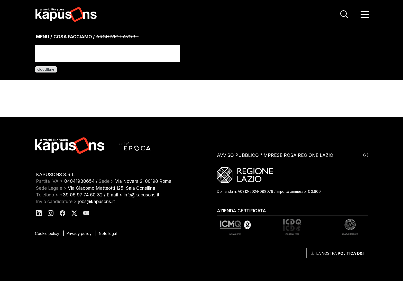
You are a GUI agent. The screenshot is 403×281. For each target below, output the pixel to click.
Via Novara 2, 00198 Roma (143, 181)
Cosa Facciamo (72, 36)
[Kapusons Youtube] (86, 213)
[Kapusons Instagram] (50, 213)
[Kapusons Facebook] (62, 213)
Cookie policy (47, 233)
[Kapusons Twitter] (74, 213)
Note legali (108, 233)
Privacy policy (79, 233)
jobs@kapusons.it (96, 201)
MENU (42, 36)
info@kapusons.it (141, 194)
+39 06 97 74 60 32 (81, 194)
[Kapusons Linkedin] (39, 213)
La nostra (337, 253)
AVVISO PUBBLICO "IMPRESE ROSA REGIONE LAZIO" (292, 155)
